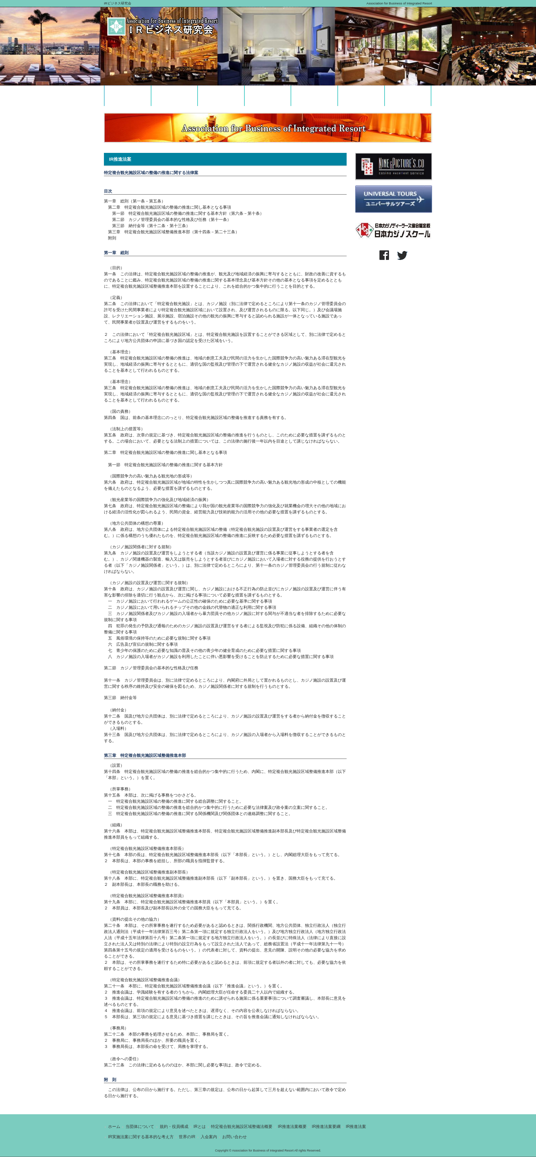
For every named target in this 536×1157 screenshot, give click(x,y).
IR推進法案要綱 (326, 1126)
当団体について (139, 1126)
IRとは (199, 1126)
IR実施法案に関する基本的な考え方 (141, 1136)
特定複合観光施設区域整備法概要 (241, 1126)
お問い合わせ (234, 1136)
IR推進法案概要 (292, 1126)
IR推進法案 (356, 1126)
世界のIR (187, 1136)
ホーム (114, 1126)
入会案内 (209, 1136)
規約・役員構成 (174, 1126)
